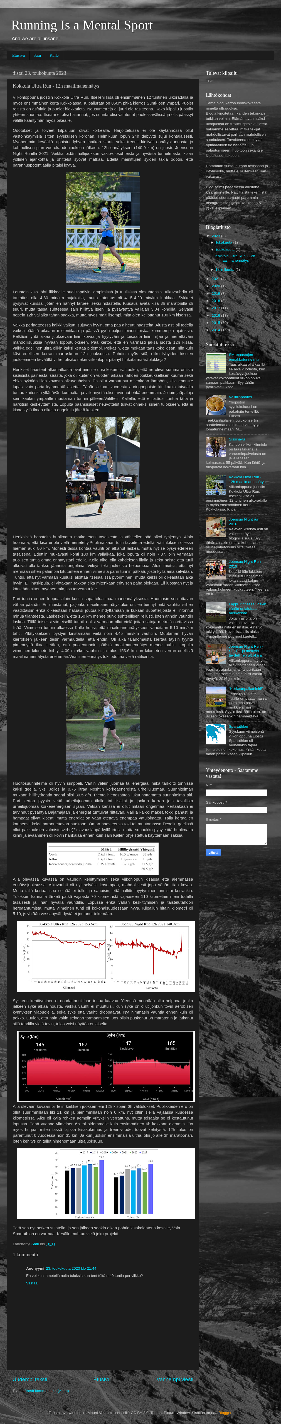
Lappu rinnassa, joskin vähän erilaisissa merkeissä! (247, 608)
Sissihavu (237, 439)
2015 (216, 323)
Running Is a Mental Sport (82, 25)
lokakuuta (224, 242)
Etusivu (18, 55)
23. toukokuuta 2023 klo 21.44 (71, 1268)
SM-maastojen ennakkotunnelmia (244, 357)
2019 (216, 293)
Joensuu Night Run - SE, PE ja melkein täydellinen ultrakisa (246, 650)
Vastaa (32, 1283)
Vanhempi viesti (175, 1379)
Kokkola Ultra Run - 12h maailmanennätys (235, 258)
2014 (216, 330)
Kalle (54, 55)
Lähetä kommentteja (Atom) (46, 1391)
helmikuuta (225, 270)
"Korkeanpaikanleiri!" (246, 689)
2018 (216, 301)
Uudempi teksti (30, 1379)
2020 (216, 286)
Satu (37, 55)
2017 (216, 308)
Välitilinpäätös (240, 397)
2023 (216, 236)
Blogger (224, 1413)
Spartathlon (238, 726)
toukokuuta (226, 249)
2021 (216, 279)
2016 (216, 315)
